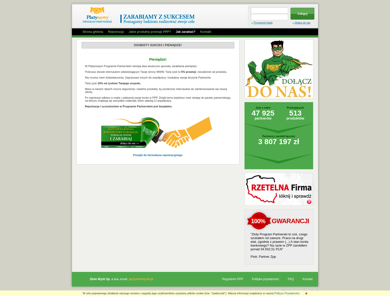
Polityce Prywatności (286, 293)
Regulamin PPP (232, 279)
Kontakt (205, 32)
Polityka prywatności (265, 279)
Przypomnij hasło (263, 22)
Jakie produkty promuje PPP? (150, 32)
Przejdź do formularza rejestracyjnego (158, 155)
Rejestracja (116, 32)
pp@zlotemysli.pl (141, 279)
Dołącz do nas (302, 22)
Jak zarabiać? (185, 32)
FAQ (291, 279)
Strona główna (93, 32)
